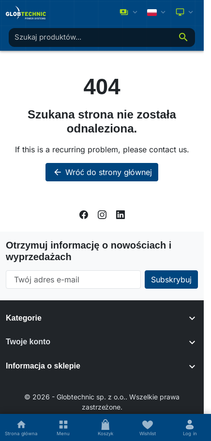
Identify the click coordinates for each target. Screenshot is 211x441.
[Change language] (157, 12)
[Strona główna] (21, 427)
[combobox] (90, 37)
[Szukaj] (183, 37)
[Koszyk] (105, 427)
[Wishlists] (148, 427)
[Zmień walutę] (129, 12)
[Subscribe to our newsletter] (171, 279)
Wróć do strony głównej (102, 172)
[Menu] (63, 427)
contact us (168, 149)
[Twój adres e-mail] (73, 279)
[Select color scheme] (185, 12)
